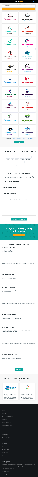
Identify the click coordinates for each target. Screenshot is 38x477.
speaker (31, 138)
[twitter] (4, 474)
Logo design (19, 4)
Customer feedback (5, 449)
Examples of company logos (7, 425)
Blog (3, 446)
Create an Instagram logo (6, 438)
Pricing (3, 410)
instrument (20, 138)
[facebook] (3, 474)
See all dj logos (19, 142)
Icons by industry (5, 419)
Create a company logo (6, 423)
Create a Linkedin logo (6, 437)
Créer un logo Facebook (6, 435)
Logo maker (4, 413)
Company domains (5, 417)
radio (28, 138)
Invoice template (5, 434)
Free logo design (5, 420)
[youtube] (6, 474)
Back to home (19, 1)
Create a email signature (6, 432)
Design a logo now (19, 235)
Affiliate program (5, 453)
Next (19, 8)
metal (24, 138)
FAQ (3, 455)
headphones (15, 138)
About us (32, 4)
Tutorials (3, 447)
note (26, 138)
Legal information (5, 452)
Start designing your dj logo (19, 219)
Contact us (4, 456)
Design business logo (6, 414)
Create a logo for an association (7, 416)
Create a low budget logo (6, 422)
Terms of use (4, 450)
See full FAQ (19, 369)
